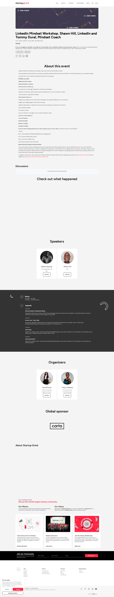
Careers (80, 570)
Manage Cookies (12, 593)
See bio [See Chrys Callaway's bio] (67, 395)
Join (57, 3)
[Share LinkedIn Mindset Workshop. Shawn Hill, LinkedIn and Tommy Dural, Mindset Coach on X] (20, 56)
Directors (25, 576)
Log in (96, 3)
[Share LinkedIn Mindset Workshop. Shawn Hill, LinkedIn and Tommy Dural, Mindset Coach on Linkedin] (23, 56)
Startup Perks (80, 3)
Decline (7, 589)
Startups (25, 573)
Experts (25, 572)
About (88, 3)
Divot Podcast (63, 574)
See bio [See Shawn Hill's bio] (67, 274)
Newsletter (62, 570)
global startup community (82, 155)
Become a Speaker (46, 573)
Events (63, 3)
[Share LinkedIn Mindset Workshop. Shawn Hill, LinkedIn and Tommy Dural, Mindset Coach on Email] (27, 56)
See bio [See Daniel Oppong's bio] (47, 274)
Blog (61, 572)
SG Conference (45, 570)
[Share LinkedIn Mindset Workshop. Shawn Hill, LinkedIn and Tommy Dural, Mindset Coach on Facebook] (17, 56)
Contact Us (81, 572)
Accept (18, 589)
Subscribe (91, 555)
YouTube (62, 573)
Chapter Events (45, 572)
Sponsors (25, 574)
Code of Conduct (34, 588)
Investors (25, 570)
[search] (93, 3)
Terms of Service (26, 588)
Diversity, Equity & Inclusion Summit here (37, 156)
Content (70, 3)
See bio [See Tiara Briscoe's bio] (47, 395)
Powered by (92, 594)
